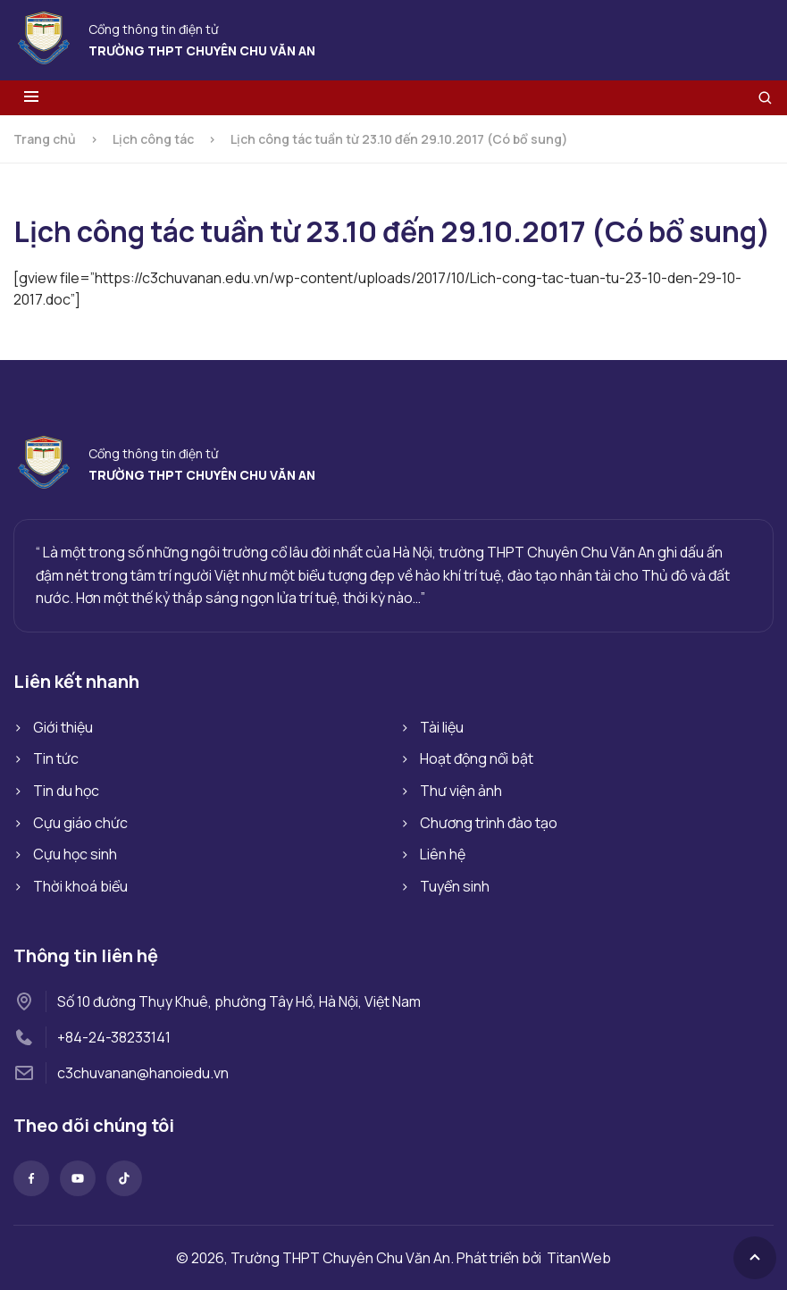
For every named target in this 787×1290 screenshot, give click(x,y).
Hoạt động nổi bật (476, 758)
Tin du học (66, 790)
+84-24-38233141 (114, 1037)
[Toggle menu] (31, 97)
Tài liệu (442, 727)
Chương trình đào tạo (488, 823)
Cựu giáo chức (80, 823)
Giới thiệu (63, 727)
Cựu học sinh (75, 854)
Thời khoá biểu (80, 886)
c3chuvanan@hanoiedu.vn (143, 1073)
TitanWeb (579, 1258)
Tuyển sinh (455, 886)
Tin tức (56, 758)
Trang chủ (44, 138)
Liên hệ (442, 854)
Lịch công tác (153, 138)
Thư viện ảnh (461, 790)
